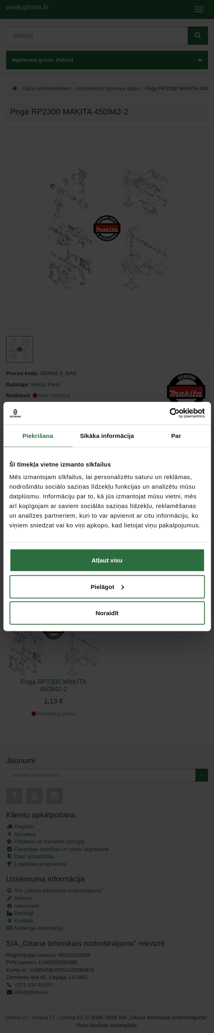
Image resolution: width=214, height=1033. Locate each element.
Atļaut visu (107, 560)
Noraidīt (107, 613)
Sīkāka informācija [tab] (107, 435)
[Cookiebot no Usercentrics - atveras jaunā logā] (169, 413)
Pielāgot (107, 586)
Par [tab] (176, 435)
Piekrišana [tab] (37, 435)
